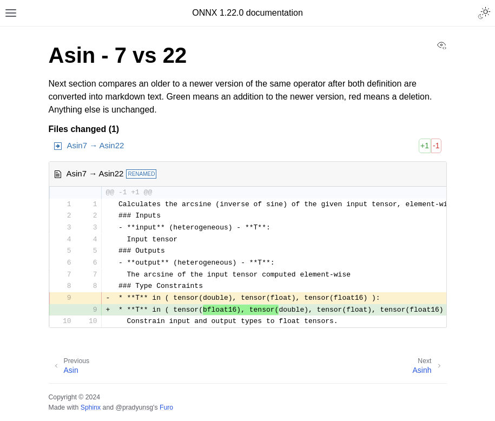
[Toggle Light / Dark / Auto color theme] (484, 12)
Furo (166, 407)
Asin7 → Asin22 (95, 145)
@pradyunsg (134, 407)
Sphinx (91, 407)
